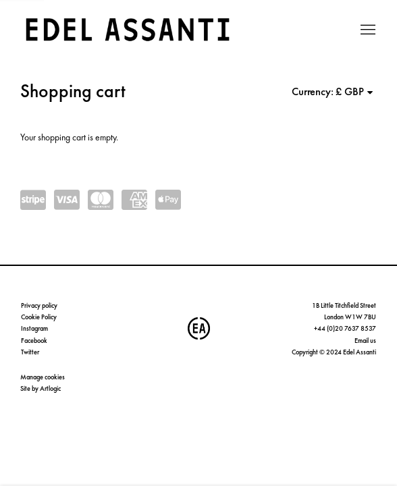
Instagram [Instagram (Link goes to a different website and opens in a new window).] (34, 328)
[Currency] (355, 91)
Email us (365, 340)
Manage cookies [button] (42, 377)
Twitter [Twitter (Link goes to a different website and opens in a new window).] (30, 352)
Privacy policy (39, 305)
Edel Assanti (128, 30)
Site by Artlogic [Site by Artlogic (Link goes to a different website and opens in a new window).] (40, 388)
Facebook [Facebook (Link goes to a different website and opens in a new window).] (34, 340)
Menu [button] (366, 30)
